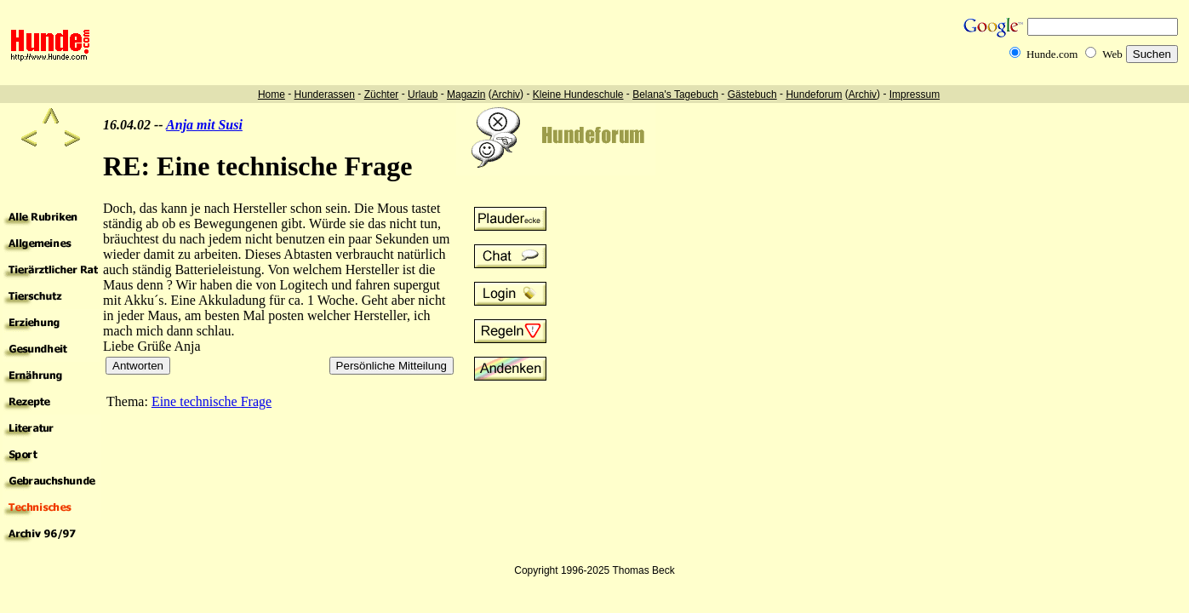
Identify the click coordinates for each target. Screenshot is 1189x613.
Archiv (506, 94)
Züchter (381, 94)
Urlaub (422, 94)
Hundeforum (814, 94)
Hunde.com (1052, 54)
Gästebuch (752, 94)
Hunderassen (324, 94)
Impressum (914, 94)
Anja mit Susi (204, 124)
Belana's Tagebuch (675, 94)
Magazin (466, 94)
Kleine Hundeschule (578, 94)
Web (1112, 54)
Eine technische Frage (211, 401)
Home (271, 94)
